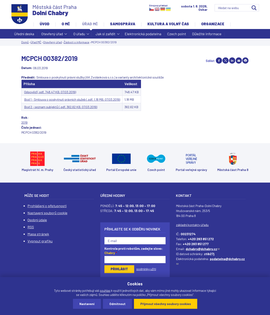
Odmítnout (117, 304)
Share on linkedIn (232, 60)
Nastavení (86, 304)
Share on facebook (219, 60)
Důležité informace (206, 34)
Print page (245, 60)
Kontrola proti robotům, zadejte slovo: (133, 250)
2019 (24, 122)
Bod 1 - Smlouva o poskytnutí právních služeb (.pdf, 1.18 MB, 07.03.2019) (72, 99)
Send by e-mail (239, 60)
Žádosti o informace (76, 42)
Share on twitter (225, 60)
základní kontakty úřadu (192, 225)
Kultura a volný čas (168, 24)
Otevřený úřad (52, 35)
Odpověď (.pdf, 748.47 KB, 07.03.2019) (50, 92)
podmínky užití (146, 269)
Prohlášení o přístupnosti (47, 206)
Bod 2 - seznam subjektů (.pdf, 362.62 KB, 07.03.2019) (60, 107)
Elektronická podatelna (143, 34)
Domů (25, 42)
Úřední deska (24, 34)
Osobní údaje (37, 220)
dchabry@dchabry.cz (203, 249)
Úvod (44, 24)
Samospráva (122, 24)
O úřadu (79, 35)
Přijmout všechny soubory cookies (165, 304)
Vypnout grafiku (40, 241)
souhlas (105, 290)
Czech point (176, 34)
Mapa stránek (38, 234)
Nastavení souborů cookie (47, 213)
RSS (30, 227)
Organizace (212, 24)
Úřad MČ (90, 24)
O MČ (66, 24)
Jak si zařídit (105, 35)
